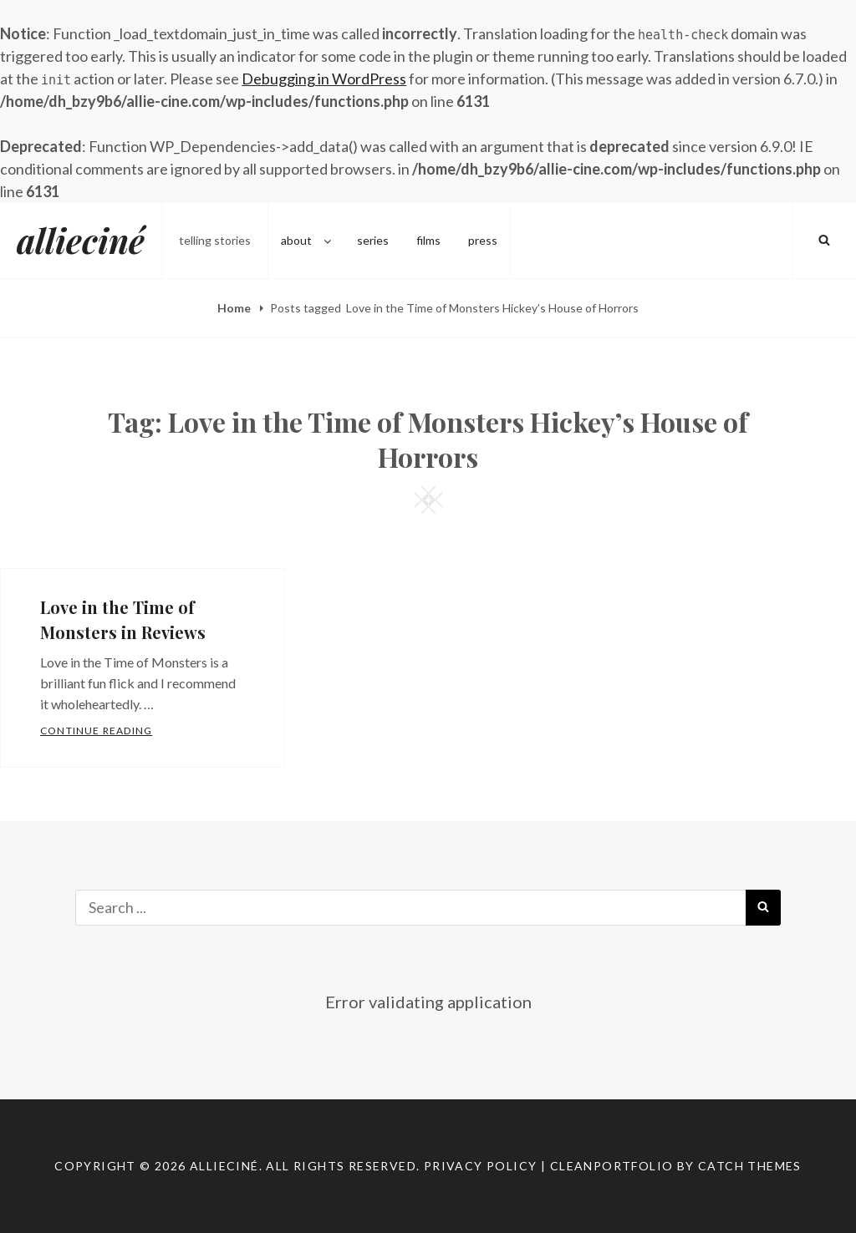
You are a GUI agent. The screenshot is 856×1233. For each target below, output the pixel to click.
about (307, 240)
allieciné (81, 240)
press (482, 240)
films (428, 240)
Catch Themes (750, 1166)
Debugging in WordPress (324, 78)
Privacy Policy (481, 1166)
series (373, 240)
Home (235, 308)
